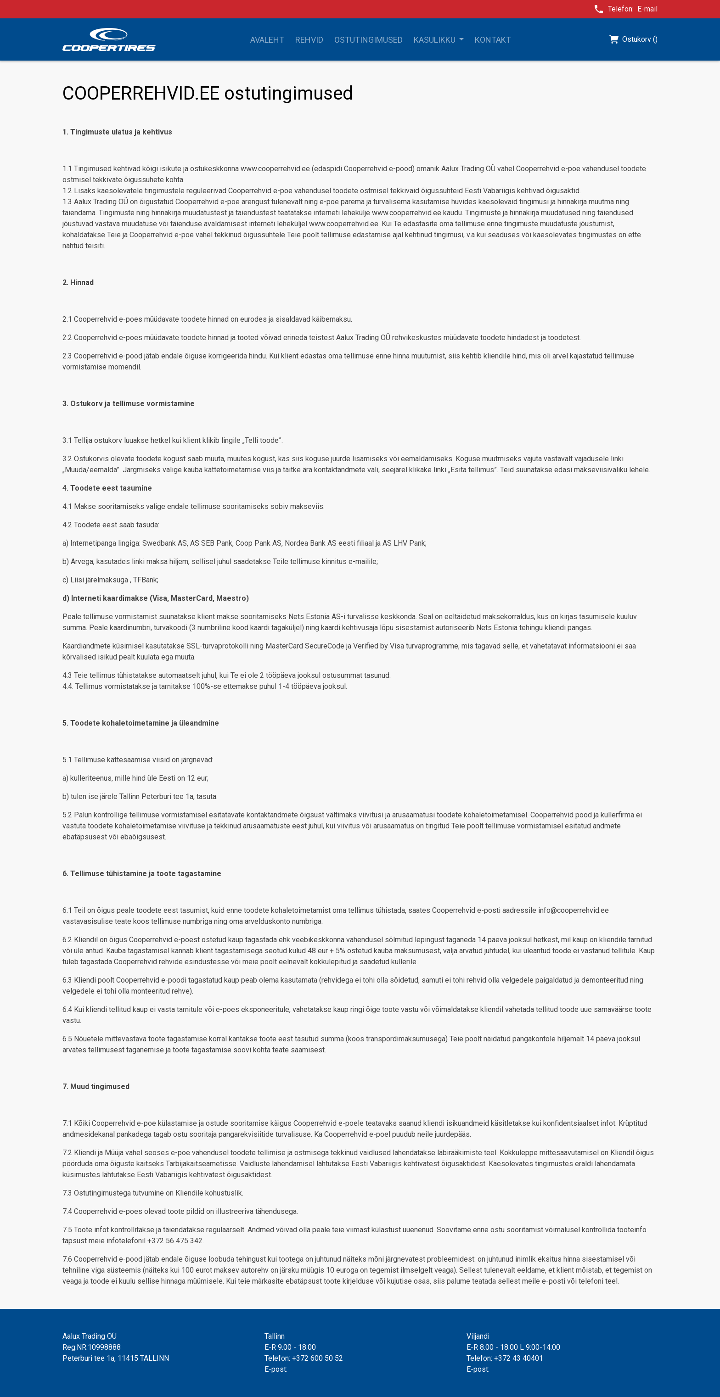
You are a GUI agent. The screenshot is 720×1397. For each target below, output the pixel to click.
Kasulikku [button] (435, 40)
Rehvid (309, 40)
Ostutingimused (368, 40)
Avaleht (267, 40)
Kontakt (493, 40)
